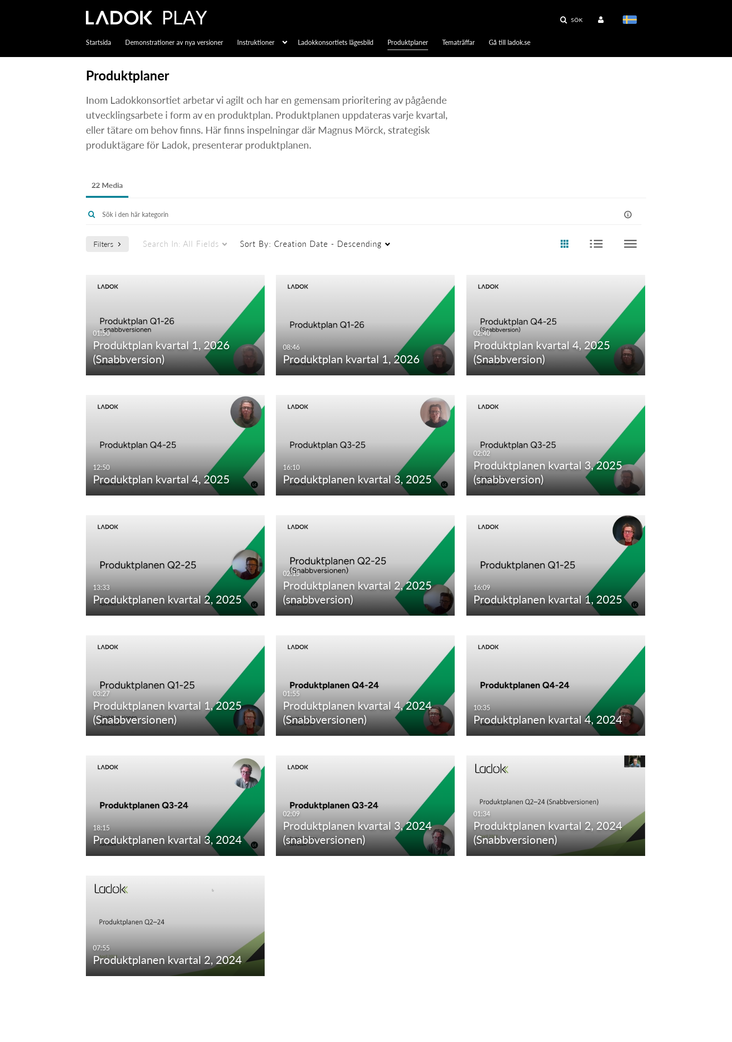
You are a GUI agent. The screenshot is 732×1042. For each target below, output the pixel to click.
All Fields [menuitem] (181, 244)
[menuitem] (105, 41)
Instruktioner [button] (255, 42)
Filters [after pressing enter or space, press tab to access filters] (107, 243)
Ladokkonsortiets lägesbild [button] (335, 42)
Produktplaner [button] (407, 42)
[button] (571, 20)
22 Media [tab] (107, 184)
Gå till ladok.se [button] (509, 42)
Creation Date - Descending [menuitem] (311, 244)
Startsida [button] (98, 42)
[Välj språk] (631, 20)
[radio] (564, 244)
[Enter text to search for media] (334, 214)
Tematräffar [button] (458, 42)
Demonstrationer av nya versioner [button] (174, 42)
